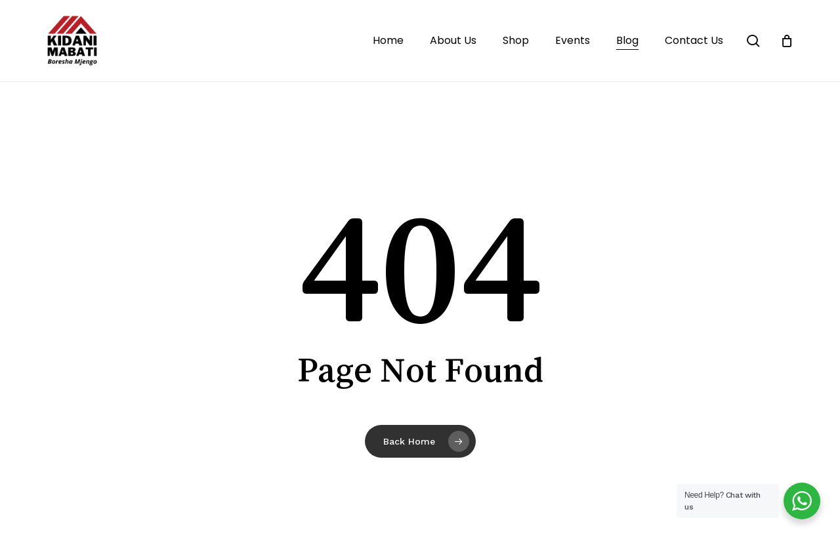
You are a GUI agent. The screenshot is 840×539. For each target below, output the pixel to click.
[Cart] (787, 40)
